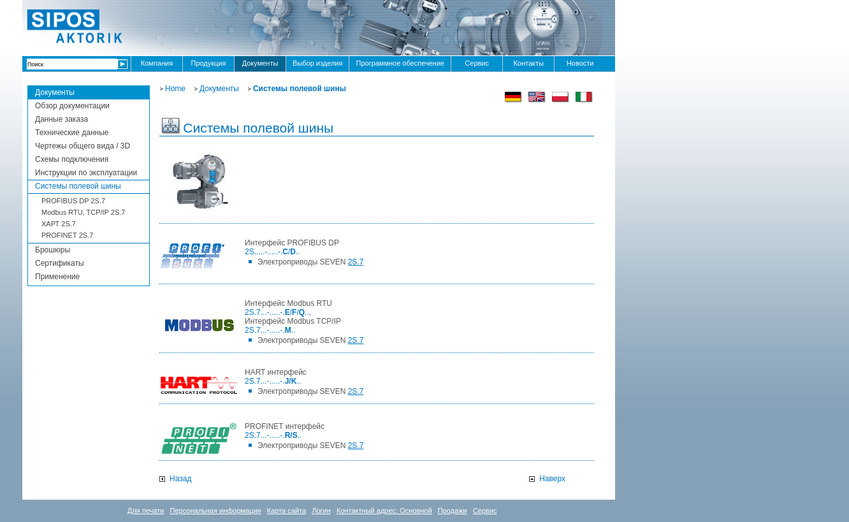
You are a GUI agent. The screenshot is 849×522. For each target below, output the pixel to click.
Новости (580, 63)
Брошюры (52, 249)
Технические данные (72, 132)
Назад (180, 478)
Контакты (528, 63)
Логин (321, 510)
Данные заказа (61, 119)
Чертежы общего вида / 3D (82, 145)
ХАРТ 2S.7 (58, 224)
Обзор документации (72, 105)
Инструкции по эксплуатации (86, 172)
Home (175, 88)
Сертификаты (59, 263)
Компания (157, 63)
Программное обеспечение (400, 63)
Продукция (208, 63)
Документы (260, 63)
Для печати (145, 510)
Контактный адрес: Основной (384, 510)
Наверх (552, 478)
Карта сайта (286, 510)
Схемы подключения (71, 159)
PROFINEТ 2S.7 (67, 235)
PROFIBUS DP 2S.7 (73, 201)
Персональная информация (215, 510)
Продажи (452, 510)
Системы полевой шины (78, 186)
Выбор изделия (317, 63)
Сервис (477, 63)
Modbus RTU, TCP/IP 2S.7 (83, 212)
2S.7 (356, 261)
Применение (57, 276)
